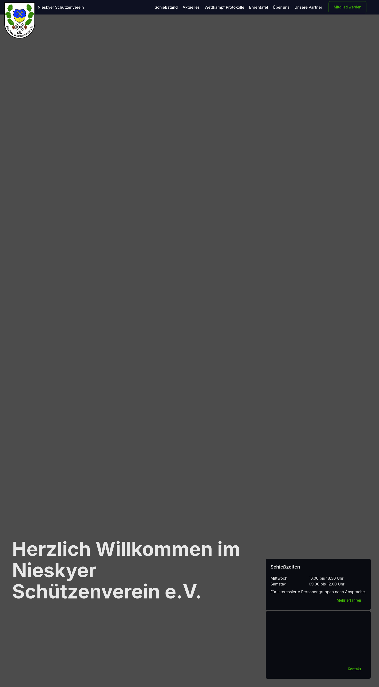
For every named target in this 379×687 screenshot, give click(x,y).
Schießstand (166, 7)
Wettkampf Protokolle (224, 7)
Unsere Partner (308, 7)
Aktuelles (191, 7)
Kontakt (354, 669)
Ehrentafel (258, 7)
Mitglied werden (347, 7)
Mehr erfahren (348, 600)
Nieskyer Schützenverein (61, 7)
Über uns (281, 7)
